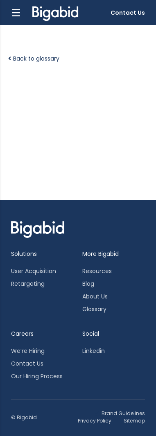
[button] (16, 13)
